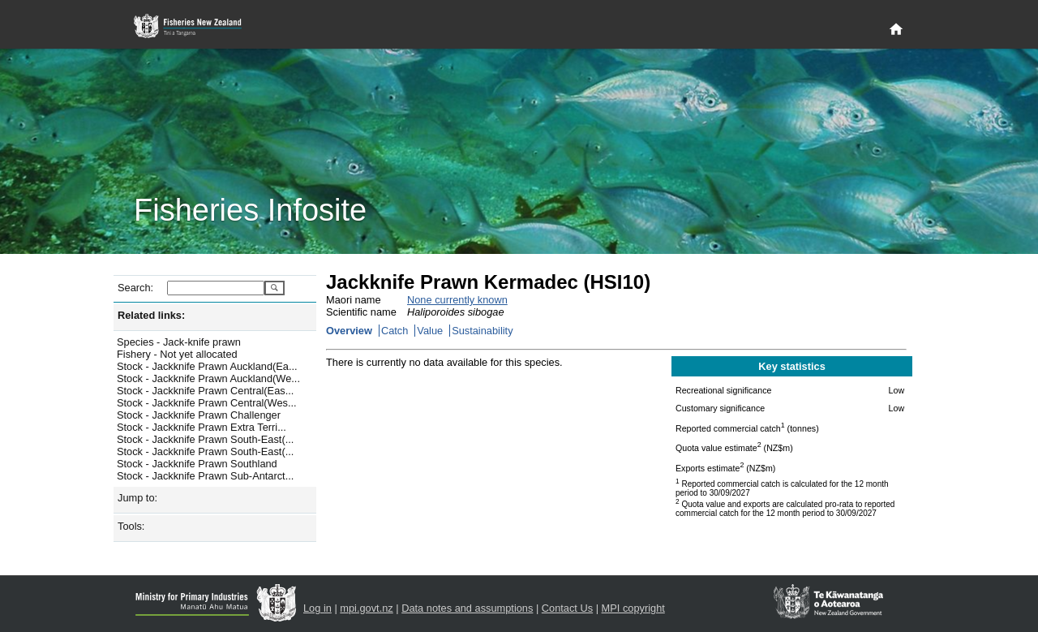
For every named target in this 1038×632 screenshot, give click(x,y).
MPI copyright (633, 608)
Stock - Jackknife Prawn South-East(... (205, 439)
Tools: (131, 526)
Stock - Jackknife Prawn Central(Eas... (205, 391)
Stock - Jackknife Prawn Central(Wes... (207, 403)
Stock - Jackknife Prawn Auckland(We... (208, 378)
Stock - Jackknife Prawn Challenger (199, 415)
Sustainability (482, 331)
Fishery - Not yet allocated (177, 354)
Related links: (151, 315)
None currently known (457, 300)
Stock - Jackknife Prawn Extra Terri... (201, 427)
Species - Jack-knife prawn (179, 342)
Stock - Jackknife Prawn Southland (197, 464)
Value (430, 331)
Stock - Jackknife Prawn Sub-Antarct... (205, 476)
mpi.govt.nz (366, 608)
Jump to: (137, 498)
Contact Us (567, 608)
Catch (394, 331)
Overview (349, 331)
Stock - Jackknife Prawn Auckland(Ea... (207, 366)
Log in (317, 608)
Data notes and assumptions (467, 608)
